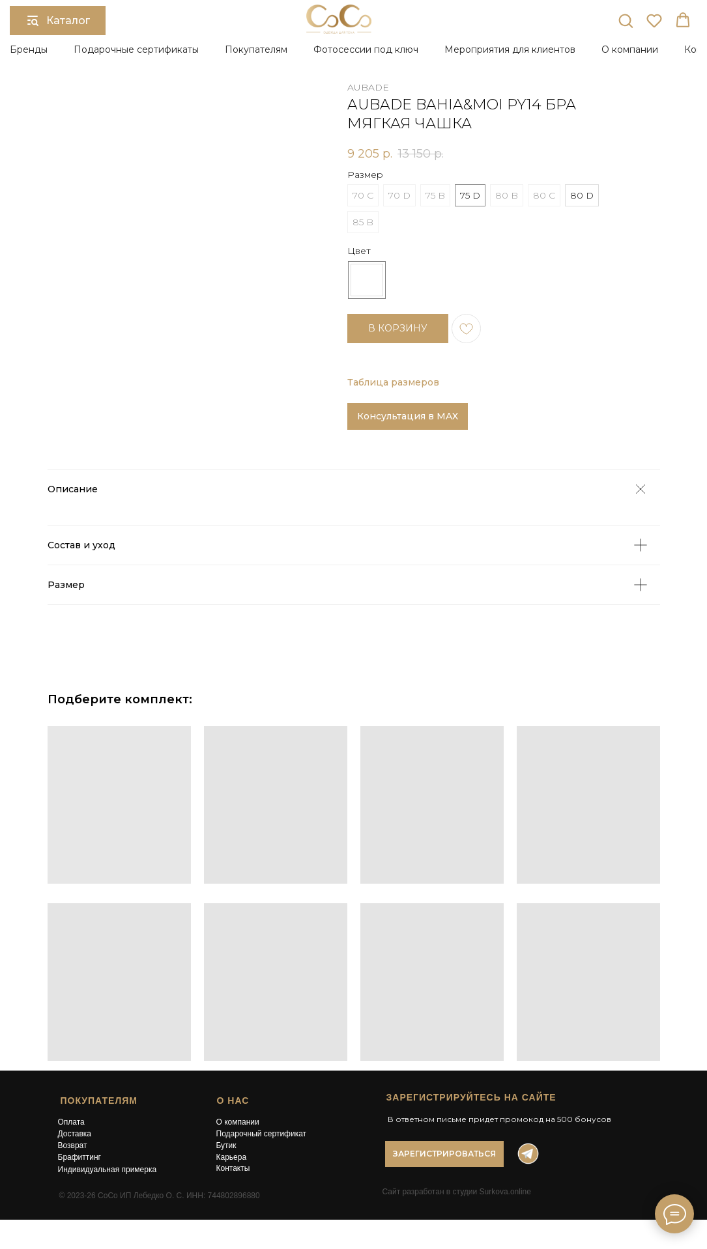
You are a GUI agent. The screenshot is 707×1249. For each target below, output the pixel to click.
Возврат (72, 1145)
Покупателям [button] (256, 49)
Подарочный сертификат (261, 1133)
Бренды (29, 49)
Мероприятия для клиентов (509, 49)
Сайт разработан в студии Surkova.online (456, 1191)
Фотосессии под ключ (365, 49)
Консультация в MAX (407, 416)
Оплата (71, 1122)
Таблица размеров (393, 382)
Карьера (231, 1157)
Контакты (233, 1168)
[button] (625, 20)
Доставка (75, 1133)
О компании (237, 1122)
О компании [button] (629, 49)
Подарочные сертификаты (136, 49)
